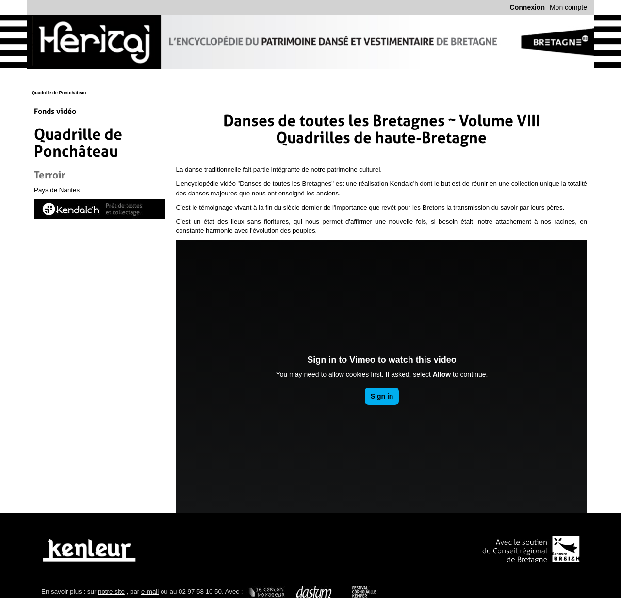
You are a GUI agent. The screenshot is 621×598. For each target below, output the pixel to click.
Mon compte (568, 7)
